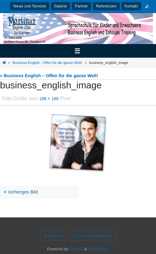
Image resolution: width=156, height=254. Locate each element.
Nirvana (76, 249)
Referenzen (106, 6)
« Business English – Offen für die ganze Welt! (49, 75)
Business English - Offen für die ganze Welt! (47, 63)
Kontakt (131, 6)
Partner (81, 6)
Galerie (60, 6)
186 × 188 (49, 98)
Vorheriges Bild (20, 191)
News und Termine (29, 6)
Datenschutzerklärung (93, 236)
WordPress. (98, 249)
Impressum (53, 236)
